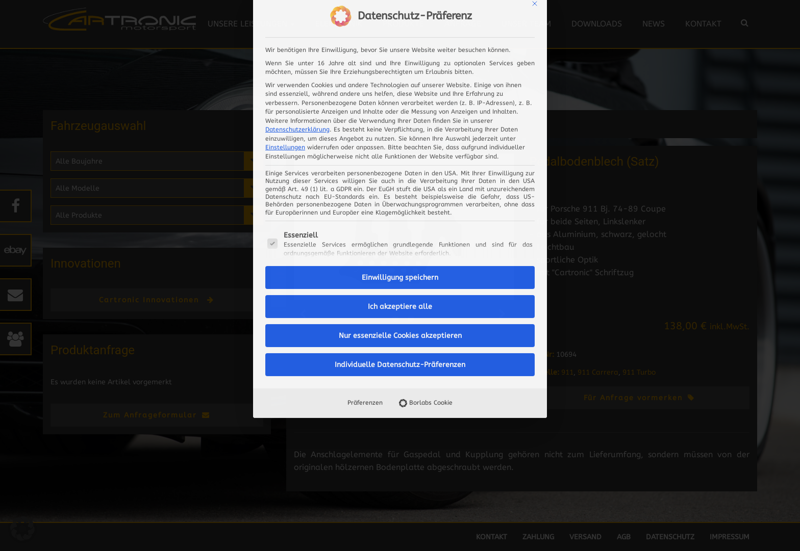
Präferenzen (365, 251)
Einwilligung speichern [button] (400, 126)
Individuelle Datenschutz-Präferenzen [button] (400, 213)
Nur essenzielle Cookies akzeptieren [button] (400, 184)
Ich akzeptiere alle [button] (400, 155)
